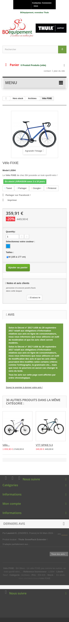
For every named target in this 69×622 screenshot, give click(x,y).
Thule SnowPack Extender (33, 539)
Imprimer (12, 200)
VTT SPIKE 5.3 (44, 444)
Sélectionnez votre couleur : (21, 241)
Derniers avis (14, 524)
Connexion (47, 3)
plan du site (59, 71)
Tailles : (10, 252)
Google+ (36, 188)
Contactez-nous (36, 4)
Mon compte (12, 504)
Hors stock (18, 98)
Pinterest (51, 188)
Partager (22, 188)
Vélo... (6, 444)
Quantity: (10, 231)
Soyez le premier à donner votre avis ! (24, 387)
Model (6, 170)
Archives (32, 98)
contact (47, 71)
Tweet (8, 188)
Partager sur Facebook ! (18, 195)
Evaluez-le (34, 297)
